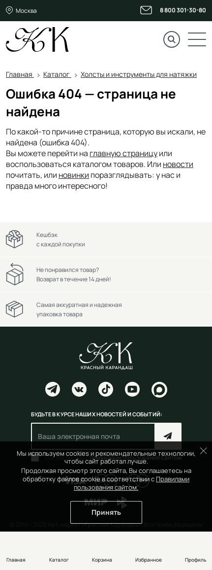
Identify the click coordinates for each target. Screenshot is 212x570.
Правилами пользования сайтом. (131, 483)
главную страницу (123, 153)
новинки (74, 174)
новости (178, 164)
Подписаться (168, 436)
